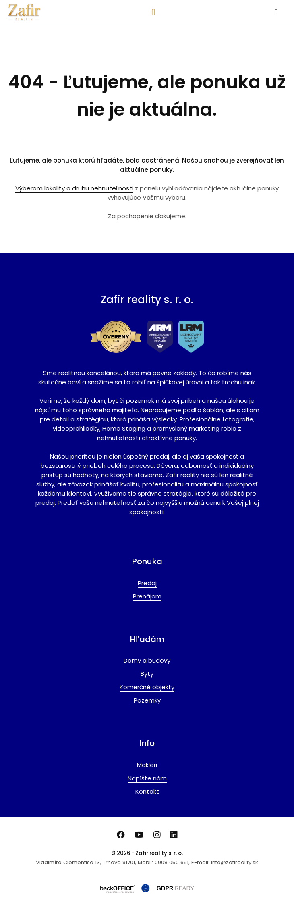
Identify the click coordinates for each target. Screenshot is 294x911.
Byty (147, 673)
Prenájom (147, 596)
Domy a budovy (147, 660)
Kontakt (147, 791)
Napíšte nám (147, 778)
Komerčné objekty (147, 687)
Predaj (147, 583)
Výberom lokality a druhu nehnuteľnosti (74, 188)
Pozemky (147, 700)
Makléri (147, 765)
